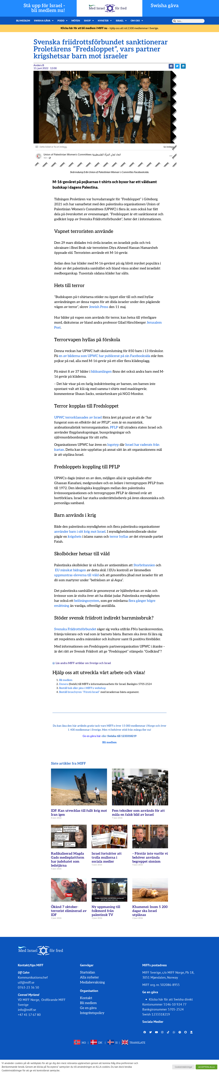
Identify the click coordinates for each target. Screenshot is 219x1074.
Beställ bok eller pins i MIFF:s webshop (82, 688)
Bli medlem (23, 20)
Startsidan (87, 972)
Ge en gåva (88, 1008)
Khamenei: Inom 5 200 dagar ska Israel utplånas (150, 911)
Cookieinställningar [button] (183, 1067)
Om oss (137, 20)
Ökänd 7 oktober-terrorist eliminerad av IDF (68, 911)
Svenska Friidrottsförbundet (75, 629)
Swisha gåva (165, 6)
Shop (89, 20)
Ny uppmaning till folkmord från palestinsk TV (106, 911)
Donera (63, 684)
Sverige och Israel (100, 663)
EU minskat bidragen (70, 570)
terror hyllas (119, 537)
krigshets (75, 537)
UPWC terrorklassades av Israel (78, 417)
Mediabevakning (92, 982)
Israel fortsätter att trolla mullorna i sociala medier (107, 858)
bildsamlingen (101, 372)
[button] (171, 66)
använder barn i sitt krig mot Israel (80, 532)
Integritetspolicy (92, 1013)
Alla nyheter (89, 977)
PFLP (114, 427)
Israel (121, 20)
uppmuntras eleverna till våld (76, 575)
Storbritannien (144, 565)
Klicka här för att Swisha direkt (171, 999)
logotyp (113, 445)
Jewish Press (98, 307)
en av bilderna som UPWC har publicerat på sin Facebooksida (104, 356)
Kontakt (86, 998)
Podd (63, 20)
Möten (76, 20)
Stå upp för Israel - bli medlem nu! (44, 8)
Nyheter (105, 20)
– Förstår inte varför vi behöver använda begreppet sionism (150, 858)
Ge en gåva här (92, 736)
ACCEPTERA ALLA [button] (206, 1067)
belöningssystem (86, 601)
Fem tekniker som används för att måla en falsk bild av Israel (138, 813)
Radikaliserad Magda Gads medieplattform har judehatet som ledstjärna (67, 860)
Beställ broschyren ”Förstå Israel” (79, 692)
